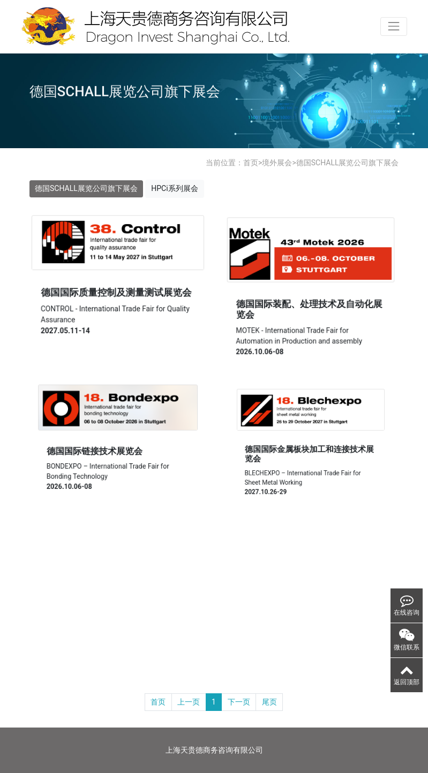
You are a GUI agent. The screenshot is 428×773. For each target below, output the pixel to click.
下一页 (239, 702)
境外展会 (277, 162)
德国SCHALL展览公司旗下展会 (347, 162)
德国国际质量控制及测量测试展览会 (116, 292)
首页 (250, 162)
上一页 (188, 702)
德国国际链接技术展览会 (96, 450)
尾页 (269, 702)
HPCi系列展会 (174, 188)
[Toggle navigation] (393, 26)
